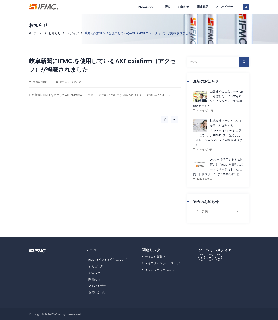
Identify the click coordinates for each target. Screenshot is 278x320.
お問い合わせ (97, 292)
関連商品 (202, 7)
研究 (167, 7)
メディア (76, 82)
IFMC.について (147, 7)
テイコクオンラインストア (162, 263)
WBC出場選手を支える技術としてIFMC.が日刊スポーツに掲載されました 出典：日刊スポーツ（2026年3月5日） (218, 167)
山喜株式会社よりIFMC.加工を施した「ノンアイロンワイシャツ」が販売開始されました (218, 98)
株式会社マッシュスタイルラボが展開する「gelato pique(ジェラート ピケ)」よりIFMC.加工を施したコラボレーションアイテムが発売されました (218, 133)
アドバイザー (224, 7)
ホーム (36, 33)
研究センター (97, 266)
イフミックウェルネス (159, 270)
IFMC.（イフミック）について (107, 259)
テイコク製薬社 (155, 257)
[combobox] (218, 211)
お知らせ (183, 7)
